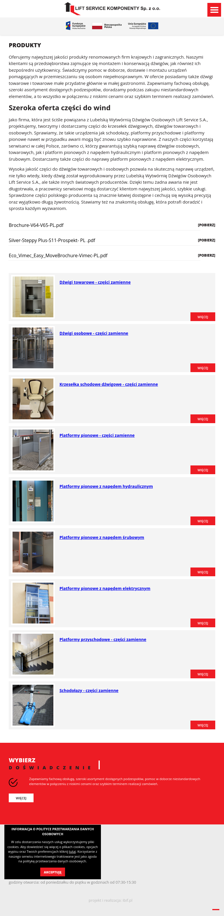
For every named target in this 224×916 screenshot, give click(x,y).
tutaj (72, 851)
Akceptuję (52, 872)
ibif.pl (127, 900)
